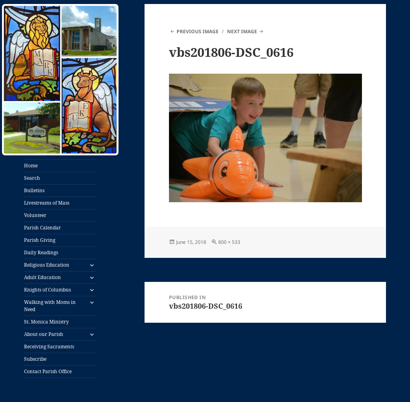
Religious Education (46, 264)
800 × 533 (229, 242)
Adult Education (42, 277)
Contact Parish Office (48, 371)
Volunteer (35, 215)
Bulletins (34, 190)
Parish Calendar (42, 227)
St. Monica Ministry (46, 321)
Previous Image (198, 31)
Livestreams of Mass (46, 202)
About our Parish (43, 334)
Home (31, 165)
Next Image (242, 31)
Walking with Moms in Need (50, 306)
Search (32, 178)
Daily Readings (41, 252)
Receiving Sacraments (49, 346)
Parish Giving (39, 240)
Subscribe (35, 359)
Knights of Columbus (47, 289)
